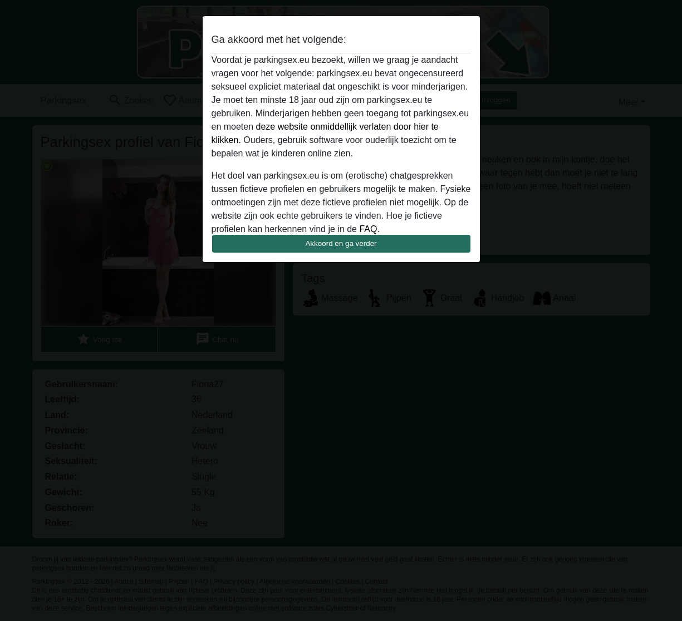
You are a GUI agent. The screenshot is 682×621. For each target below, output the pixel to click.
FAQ (368, 229)
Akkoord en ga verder (340, 243)
